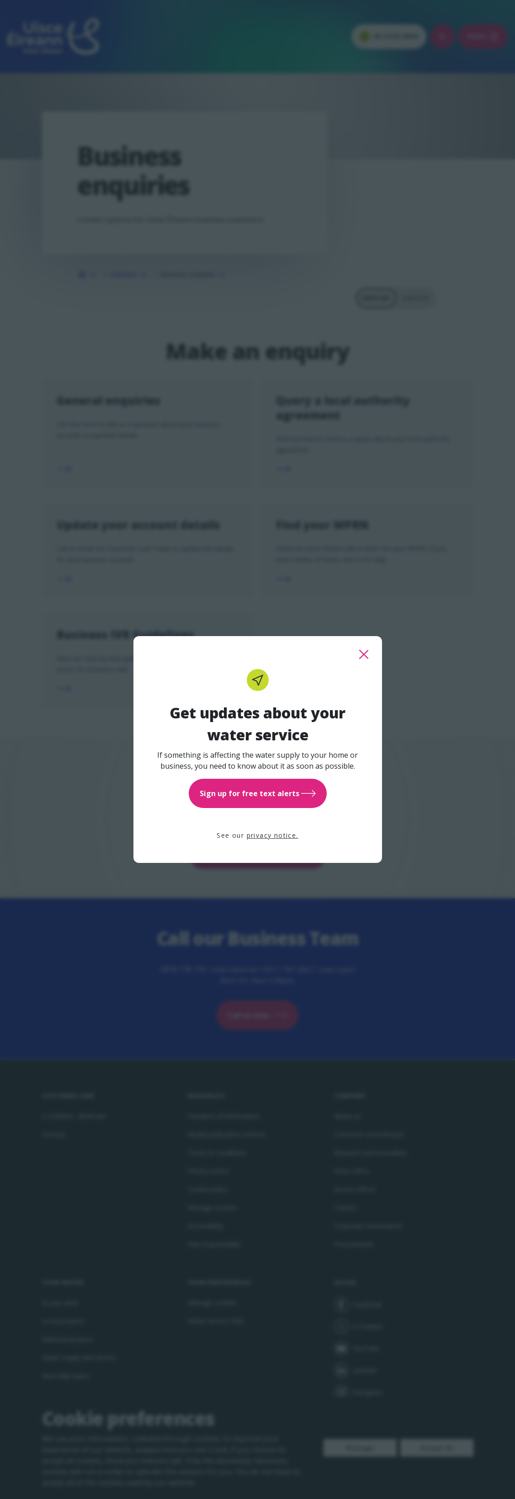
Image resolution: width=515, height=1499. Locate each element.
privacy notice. (272, 835)
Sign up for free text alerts (258, 793)
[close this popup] (364, 654)
